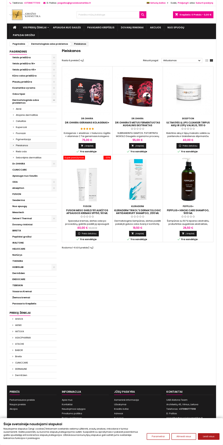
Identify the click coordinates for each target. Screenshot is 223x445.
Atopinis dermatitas (27, 115)
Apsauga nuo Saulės (67, 27)
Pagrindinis (18, 52)
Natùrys (17, 255)
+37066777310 (32, 2)
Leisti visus (208, 436)
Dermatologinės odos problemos (25, 101)
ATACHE (19, 344)
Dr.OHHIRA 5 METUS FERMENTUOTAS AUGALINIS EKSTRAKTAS (137, 124)
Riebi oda (21, 151)
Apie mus (67, 400)
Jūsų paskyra (124, 392)
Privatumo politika (72, 413)
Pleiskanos (22, 145)
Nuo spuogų (175, 27)
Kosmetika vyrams (23, 88)
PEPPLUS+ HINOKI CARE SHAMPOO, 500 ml (188, 212)
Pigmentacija (23, 139)
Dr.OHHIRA (18, 163)
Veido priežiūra (21, 57)
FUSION (16, 194)
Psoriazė (21, 133)
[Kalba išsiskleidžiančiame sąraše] (158, 3)
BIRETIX (16, 230)
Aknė (18, 109)
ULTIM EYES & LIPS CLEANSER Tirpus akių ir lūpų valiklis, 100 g (188, 124)
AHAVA (19, 319)
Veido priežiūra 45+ (24, 69)
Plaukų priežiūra (22, 81)
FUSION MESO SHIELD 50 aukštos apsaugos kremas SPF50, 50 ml (87, 212)
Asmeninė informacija (126, 400)
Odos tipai (18, 94)
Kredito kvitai (121, 409)
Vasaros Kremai (22, 291)
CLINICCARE (19, 169)
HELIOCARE (18, 248)
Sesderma (18, 200)
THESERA (17, 261)
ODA (15, 182)
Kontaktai (67, 404)
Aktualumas (182, 61)
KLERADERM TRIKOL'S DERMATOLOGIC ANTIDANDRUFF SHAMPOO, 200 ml (137, 212)
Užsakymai (120, 404)
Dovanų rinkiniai (132, 27)
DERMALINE (21, 369)
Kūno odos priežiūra (24, 75)
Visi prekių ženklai (35, 27)
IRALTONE (18, 242)
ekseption (18, 188)
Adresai (118, 413)
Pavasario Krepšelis (100, 27)
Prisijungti (183, 2)
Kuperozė (21, 127)
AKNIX (18, 325)
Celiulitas (21, 121)
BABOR (19, 350)
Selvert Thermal (22, 218)
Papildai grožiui (24, 35)
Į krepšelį (87, 145)
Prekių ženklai (20, 313)
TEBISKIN (17, 285)
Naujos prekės (18, 404)
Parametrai (158, 436)
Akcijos (155, 27)
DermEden (18, 273)
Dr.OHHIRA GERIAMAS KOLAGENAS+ (87, 122)
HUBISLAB (17, 267)
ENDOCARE (18, 279)
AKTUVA (19, 331)
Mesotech (18, 212)
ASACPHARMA (23, 337)
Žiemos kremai (21, 297)
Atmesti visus (183, 436)
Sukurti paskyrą (204, 2)
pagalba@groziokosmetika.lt (74, 2)
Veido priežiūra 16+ (23, 63)
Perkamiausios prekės (22, 400)
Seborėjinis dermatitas (28, 157)
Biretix (18, 356)
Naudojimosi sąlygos (74, 409)
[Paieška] (111, 14)
